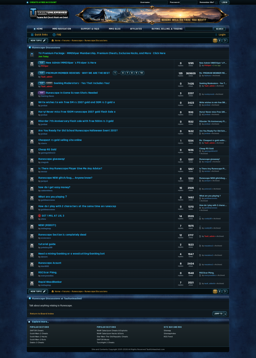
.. (199, 216)
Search (219, 29)
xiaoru (44, 143)
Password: (183, 2)
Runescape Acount (49, 263)
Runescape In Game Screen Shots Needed (72, 92)
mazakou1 (208, 246)
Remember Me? (208, 2)
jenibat (44, 105)
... (200, 225)
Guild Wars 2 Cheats (39, 333)
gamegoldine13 (48, 153)
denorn (44, 257)
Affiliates (136, 28)
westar (44, 171)
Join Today (43, 56)
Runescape (77, 40)
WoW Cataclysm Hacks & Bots (110, 333)
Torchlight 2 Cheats (105, 342)
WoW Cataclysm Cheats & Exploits (112, 330)
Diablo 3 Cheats (37, 342)
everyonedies (47, 276)
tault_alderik (209, 283)
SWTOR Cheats (37, 330)
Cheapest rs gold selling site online (60, 140)
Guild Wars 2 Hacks (38, 336)
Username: (154, 2)
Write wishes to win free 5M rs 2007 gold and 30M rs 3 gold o (76, 102)
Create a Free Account (43, 2)
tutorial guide (47, 244)
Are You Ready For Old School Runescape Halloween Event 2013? (78, 130)
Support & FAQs (90, 28)
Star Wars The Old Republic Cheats (112, 336)
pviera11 (208, 189)
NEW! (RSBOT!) (47, 225)
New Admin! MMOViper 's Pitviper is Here (71, 62)
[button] (224, 40)
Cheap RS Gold (47, 149)
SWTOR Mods (103, 339)
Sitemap (167, 330)
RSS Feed (168, 336)
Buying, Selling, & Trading (167, 28)
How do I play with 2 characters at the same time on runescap (77, 206)
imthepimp (46, 228)
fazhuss (207, 76)
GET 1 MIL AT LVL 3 (53, 215)
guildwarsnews (48, 200)
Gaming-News (47, 96)
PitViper (44, 66)
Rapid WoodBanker (50, 282)
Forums (66, 40)
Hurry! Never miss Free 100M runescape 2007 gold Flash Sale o (76, 111)
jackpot (44, 181)
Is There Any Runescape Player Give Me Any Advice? (70, 168)
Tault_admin (46, 77)
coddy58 (208, 219)
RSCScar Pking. (47, 272)
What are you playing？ (52, 196)
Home (38, 28)
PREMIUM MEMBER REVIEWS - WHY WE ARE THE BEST (78, 73)
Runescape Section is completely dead (62, 234)
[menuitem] (56, 34)
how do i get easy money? (54, 187)
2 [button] (219, 40)
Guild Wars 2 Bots (38, 339)
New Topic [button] (38, 40)
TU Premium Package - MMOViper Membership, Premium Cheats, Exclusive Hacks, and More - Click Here (101, 53)
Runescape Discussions (96, 40)
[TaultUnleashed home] (51, 14)
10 (141, 72)
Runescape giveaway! (51, 159)
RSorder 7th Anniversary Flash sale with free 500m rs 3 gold (76, 121)
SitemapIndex (170, 333)
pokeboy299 (46, 247)
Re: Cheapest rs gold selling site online (213, 140)
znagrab (44, 162)
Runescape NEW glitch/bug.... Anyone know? (65, 177)
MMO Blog (114, 28)
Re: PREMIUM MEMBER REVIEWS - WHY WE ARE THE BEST (213, 73)
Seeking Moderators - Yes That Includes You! (82, 83)
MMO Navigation (61, 28)
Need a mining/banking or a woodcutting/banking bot (71, 253)
